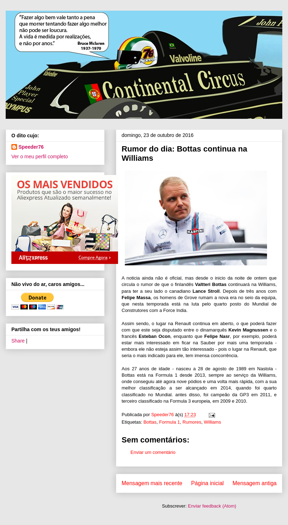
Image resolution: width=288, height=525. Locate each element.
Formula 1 (169, 422)
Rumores (191, 422)
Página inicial (207, 483)
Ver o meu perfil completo (39, 156)
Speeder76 (31, 147)
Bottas (149, 422)
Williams (212, 422)
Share (18, 341)
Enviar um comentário (152, 452)
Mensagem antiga (255, 483)
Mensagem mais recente (152, 483)
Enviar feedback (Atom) (212, 506)
